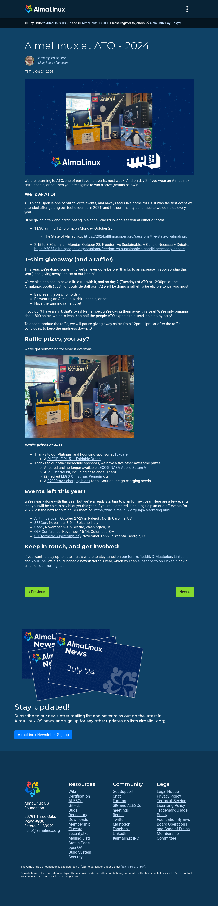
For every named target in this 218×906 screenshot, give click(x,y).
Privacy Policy (169, 796)
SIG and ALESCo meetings (127, 808)
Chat (117, 796)
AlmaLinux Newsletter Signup (43, 734)
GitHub (75, 805)
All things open (46, 518)
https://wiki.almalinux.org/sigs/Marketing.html (132, 510)
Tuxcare (121, 454)
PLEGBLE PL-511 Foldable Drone (74, 459)
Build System (80, 852)
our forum (130, 556)
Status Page (79, 843)
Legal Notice (168, 791)
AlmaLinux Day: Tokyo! (165, 23)
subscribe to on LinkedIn (158, 561)
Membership (79, 824)
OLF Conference (47, 531)
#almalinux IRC (126, 838)
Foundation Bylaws (173, 819)
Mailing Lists (80, 838)
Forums (119, 801)
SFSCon (40, 523)
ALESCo (76, 801)
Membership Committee (168, 836)
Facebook (121, 829)
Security (76, 857)
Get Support (123, 791)
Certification (79, 796)
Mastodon (163, 556)
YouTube (38, 561)
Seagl (38, 527)
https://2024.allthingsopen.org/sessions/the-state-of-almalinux (135, 236)
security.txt (78, 833)
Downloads (78, 819)
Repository (78, 815)
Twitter (119, 819)
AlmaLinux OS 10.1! (95, 23)
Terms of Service (171, 801)
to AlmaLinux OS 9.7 (57, 23)
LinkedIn (181, 556)
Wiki (72, 791)
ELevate (75, 829)
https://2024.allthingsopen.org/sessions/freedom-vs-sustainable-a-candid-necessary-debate (109, 249)
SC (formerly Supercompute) (57, 536)
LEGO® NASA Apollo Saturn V (122, 467)
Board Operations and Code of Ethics (173, 826)
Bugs (73, 810)
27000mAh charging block (68, 481)
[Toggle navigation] (187, 9)
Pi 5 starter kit (58, 472)
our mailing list (51, 565)
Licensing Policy (171, 805)
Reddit (145, 556)
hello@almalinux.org (42, 830)
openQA (76, 847)
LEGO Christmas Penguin (81, 476)
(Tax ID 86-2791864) (133, 866)
